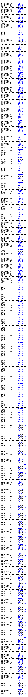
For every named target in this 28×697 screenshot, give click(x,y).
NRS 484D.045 (22, 652)
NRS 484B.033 (22, 562)
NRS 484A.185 (22, 588)
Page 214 (20, 120)
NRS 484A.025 (22, 446)
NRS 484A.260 (22, 686)
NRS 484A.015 (22, 441)
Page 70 (20, 139)
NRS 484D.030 (22, 527)
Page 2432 (20, 25)
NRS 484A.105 (22, 514)
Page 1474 (20, 586)
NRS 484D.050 (22, 692)
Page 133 (20, 218)
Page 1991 (20, 123)
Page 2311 (20, 263)
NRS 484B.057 (22, 633)
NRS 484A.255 (22, 684)
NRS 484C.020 (22, 469)
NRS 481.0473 (22, 42)
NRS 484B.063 (22, 640)
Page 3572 (20, 3)
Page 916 (20, 115)
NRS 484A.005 (22, 426)
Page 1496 (20, 271)
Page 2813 (20, 261)
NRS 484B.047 (22, 604)
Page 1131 (20, 127)
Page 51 (20, 265)
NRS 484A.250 (22, 682)
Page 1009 (20, 121)
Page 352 (20, 48)
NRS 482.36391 (22, 148)
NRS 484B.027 (22, 506)
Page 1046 (20, 108)
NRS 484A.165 (22, 565)
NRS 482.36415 (22, 173)
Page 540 (20, 110)
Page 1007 (20, 131)
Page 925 (20, 272)
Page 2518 (20, 260)
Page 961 (20, 223)
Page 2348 (20, 140)
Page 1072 (20, 193)
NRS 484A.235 (22, 664)
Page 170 (20, 125)
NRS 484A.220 (22, 628)
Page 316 (20, 238)
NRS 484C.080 (22, 594)
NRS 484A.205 (22, 612)
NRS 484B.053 (22, 616)
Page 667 (20, 245)
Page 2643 (20, 17)
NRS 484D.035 (22, 610)
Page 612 (20, 11)
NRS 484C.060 (22, 520)
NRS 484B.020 (22, 497)
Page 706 (20, 109)
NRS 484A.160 (22, 556)
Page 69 (20, 117)
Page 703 (20, 161)
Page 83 (20, 116)
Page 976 (20, 266)
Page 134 (20, 219)
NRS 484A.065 (22, 476)
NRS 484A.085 (22, 491)
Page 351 (20, 240)
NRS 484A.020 (22, 444)
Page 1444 (20, 15)
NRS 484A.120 (22, 525)
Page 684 (20, 122)
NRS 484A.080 (22, 487)
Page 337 (20, 201)
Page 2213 (20, 40)
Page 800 (20, 225)
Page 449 (20, 470)
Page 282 (20, 142)
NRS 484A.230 (22, 635)
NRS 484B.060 (22, 637)
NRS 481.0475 (22, 45)
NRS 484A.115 (22, 523)
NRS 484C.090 (22, 619)
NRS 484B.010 (22, 455)
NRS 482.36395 (22, 160)
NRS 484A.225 (22, 631)
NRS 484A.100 (22, 508)
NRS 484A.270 (22, 694)
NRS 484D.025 (22, 516)
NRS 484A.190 (22, 592)
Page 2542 (20, 47)
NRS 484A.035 (22, 452)
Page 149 (20, 104)
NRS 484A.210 (22, 623)
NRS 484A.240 (22, 668)
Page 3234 (20, 130)
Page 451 (20, 69)
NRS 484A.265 (22, 688)
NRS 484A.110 (22, 518)
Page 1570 (20, 259)
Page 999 (20, 49)
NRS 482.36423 (22, 181)
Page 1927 (20, 93)
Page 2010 (20, 246)
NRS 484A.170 (22, 570)
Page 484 (20, 460)
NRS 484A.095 (22, 503)
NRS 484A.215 (22, 626)
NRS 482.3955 (22, 134)
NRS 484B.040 (22, 573)
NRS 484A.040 (22, 458)
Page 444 (20, 221)
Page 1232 (20, 136)
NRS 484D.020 (22, 511)
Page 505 (20, 554)
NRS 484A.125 (22, 530)
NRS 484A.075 (22, 485)
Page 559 (20, 154)
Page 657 (20, 175)
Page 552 (20, 253)
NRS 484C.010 (22, 432)
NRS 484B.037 (22, 567)
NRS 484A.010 (22, 428)
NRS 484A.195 (22, 597)
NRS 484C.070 (22, 540)
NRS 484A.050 (22, 464)
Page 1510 (20, 280)
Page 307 (20, 157)
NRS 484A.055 (22, 467)
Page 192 (20, 150)
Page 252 (20, 73)
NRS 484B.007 (22, 439)
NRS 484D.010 (22, 435)
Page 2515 (20, 170)
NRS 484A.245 (22, 670)
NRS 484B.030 (22, 553)
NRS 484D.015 (22, 493)
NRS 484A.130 (22, 533)
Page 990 (20, 270)
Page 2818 (20, 111)
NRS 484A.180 (22, 584)
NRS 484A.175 (22, 580)
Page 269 (20, 242)
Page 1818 (20, 478)
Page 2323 (20, 198)
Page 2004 (20, 20)
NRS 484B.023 (22, 499)
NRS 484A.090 (22, 501)
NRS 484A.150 (22, 546)
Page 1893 (20, 268)
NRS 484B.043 (22, 577)
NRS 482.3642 (22, 177)
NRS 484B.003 (22, 430)
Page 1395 (20, 199)
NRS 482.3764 (22, 235)
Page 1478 (20, 114)
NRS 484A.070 (22, 480)
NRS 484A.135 (22, 535)
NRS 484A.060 (22, 474)
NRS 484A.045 (22, 462)
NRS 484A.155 (22, 550)
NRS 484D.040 (22, 650)
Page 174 (20, 229)
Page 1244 (20, 37)
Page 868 (20, 63)
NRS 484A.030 (22, 450)
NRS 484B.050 (22, 608)
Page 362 (20, 190)
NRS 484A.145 (22, 542)
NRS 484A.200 (22, 601)
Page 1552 (20, 129)
